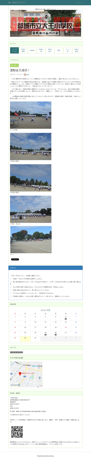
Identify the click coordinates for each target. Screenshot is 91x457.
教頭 (26, 74)
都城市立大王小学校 (20, 3)
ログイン (80, 2)
